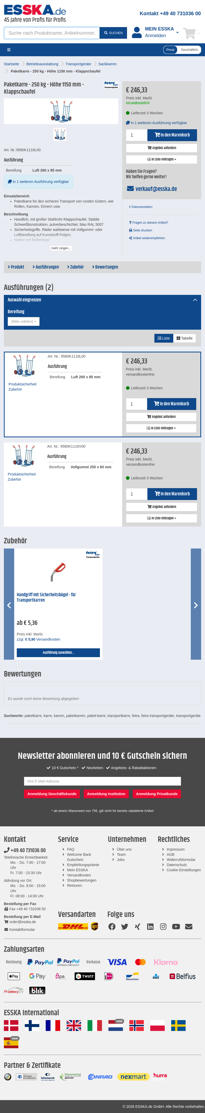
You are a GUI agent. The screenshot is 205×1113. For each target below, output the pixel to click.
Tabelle (185, 338)
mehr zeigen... (61, 248)
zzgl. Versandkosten (38, 639)
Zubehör (75, 267)
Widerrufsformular (181, 860)
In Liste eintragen (161, 159)
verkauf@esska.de (151, 189)
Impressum (176, 849)
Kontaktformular (19, 930)
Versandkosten (79, 875)
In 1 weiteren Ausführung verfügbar (38, 182)
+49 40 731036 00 (25, 850)
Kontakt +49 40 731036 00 (170, 13)
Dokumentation (140, 207)
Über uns (124, 849)
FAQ (70, 849)
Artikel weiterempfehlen (147, 238)
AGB (171, 854)
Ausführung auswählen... (58, 653)
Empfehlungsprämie (83, 865)
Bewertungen (105, 267)
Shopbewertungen (82, 880)
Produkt (16, 267)
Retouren (74, 885)
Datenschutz (177, 865)
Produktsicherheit (22, 384)
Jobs (121, 860)
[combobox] (24, 321)
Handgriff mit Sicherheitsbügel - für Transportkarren (46, 597)
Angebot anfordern (161, 148)
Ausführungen (46, 267)
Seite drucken (140, 230)
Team (121, 854)
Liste (164, 338)
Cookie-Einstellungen (184, 870)
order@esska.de (20, 922)
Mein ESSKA (77, 870)
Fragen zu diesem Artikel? (148, 222)
